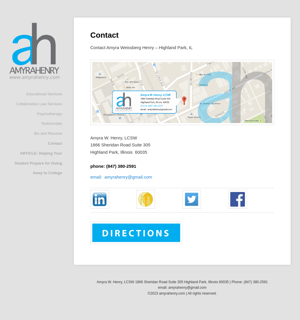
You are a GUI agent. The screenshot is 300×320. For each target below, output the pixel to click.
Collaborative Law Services (39, 104)
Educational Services (44, 94)
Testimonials (51, 123)
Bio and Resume (48, 133)
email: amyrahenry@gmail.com (121, 176)
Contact (55, 143)
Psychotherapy (49, 114)
